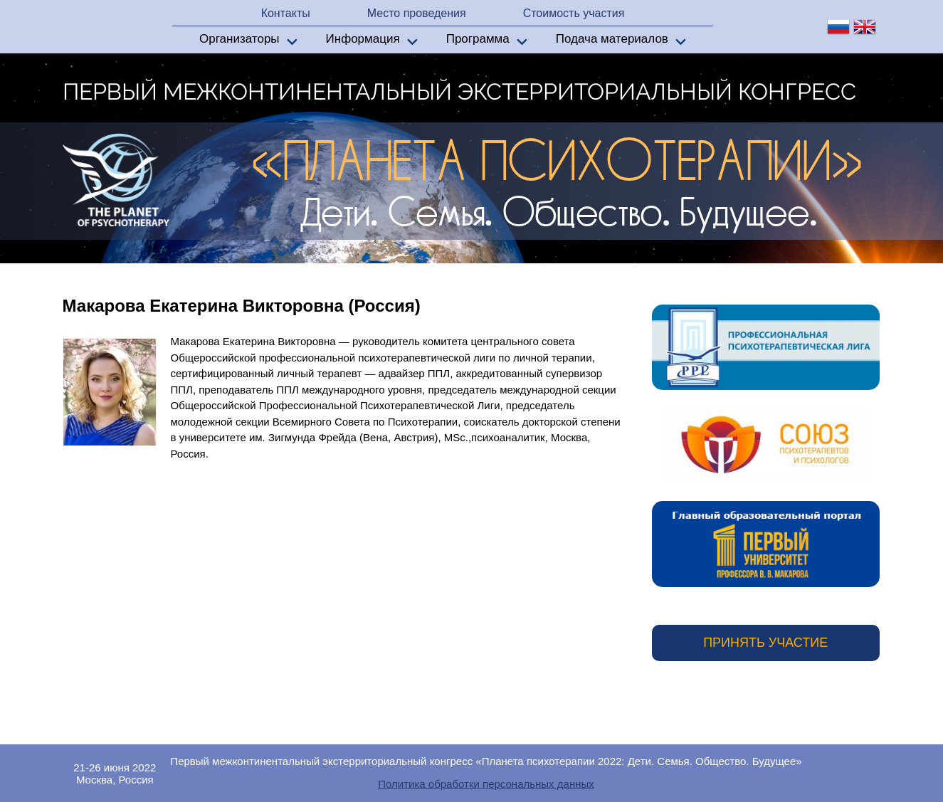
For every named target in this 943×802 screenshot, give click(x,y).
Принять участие (765, 642)
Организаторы (239, 39)
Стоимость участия (574, 13)
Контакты (285, 13)
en (864, 27)
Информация (363, 39)
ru (838, 27)
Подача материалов (612, 39)
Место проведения (416, 13)
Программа (478, 39)
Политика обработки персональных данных (486, 784)
